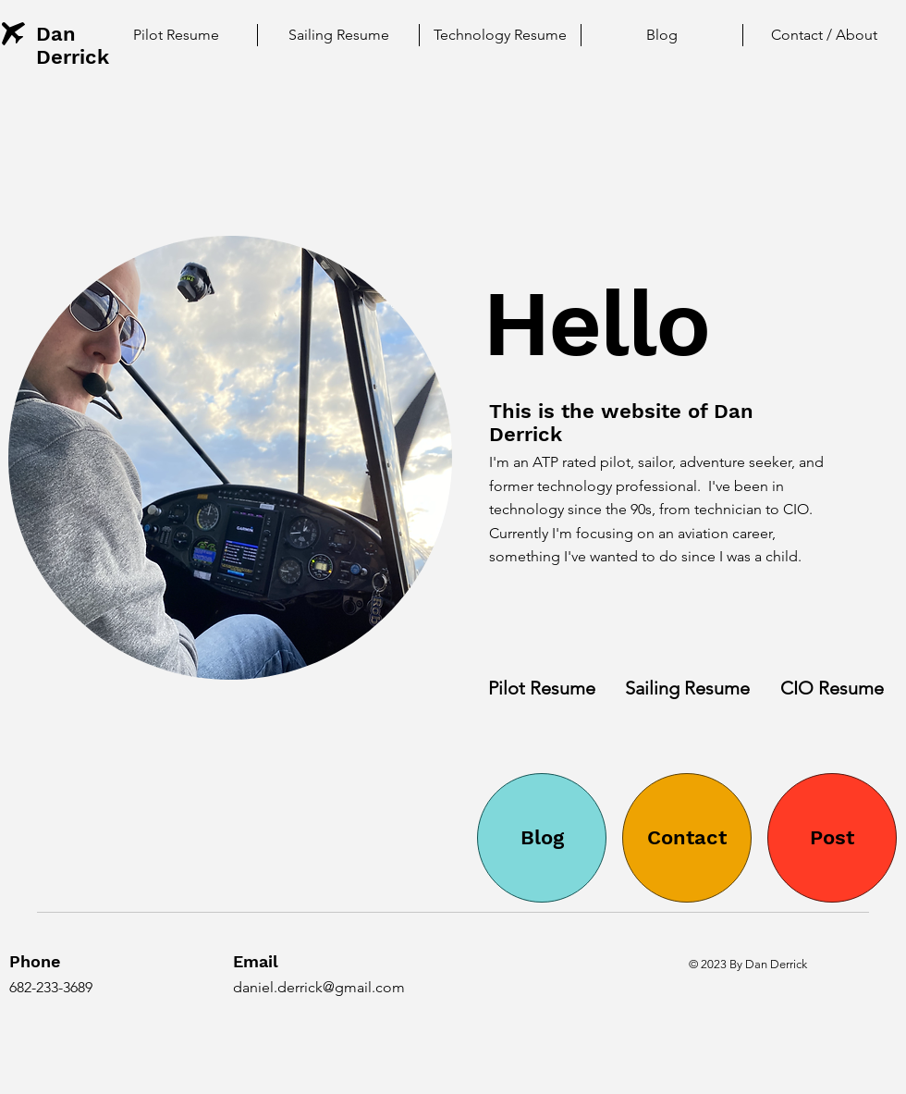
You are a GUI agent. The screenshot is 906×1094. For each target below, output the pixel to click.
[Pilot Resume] (541, 687)
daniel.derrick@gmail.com (319, 987)
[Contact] (687, 838)
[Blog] (541, 838)
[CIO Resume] (832, 687)
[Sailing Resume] (687, 687)
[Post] (832, 838)
